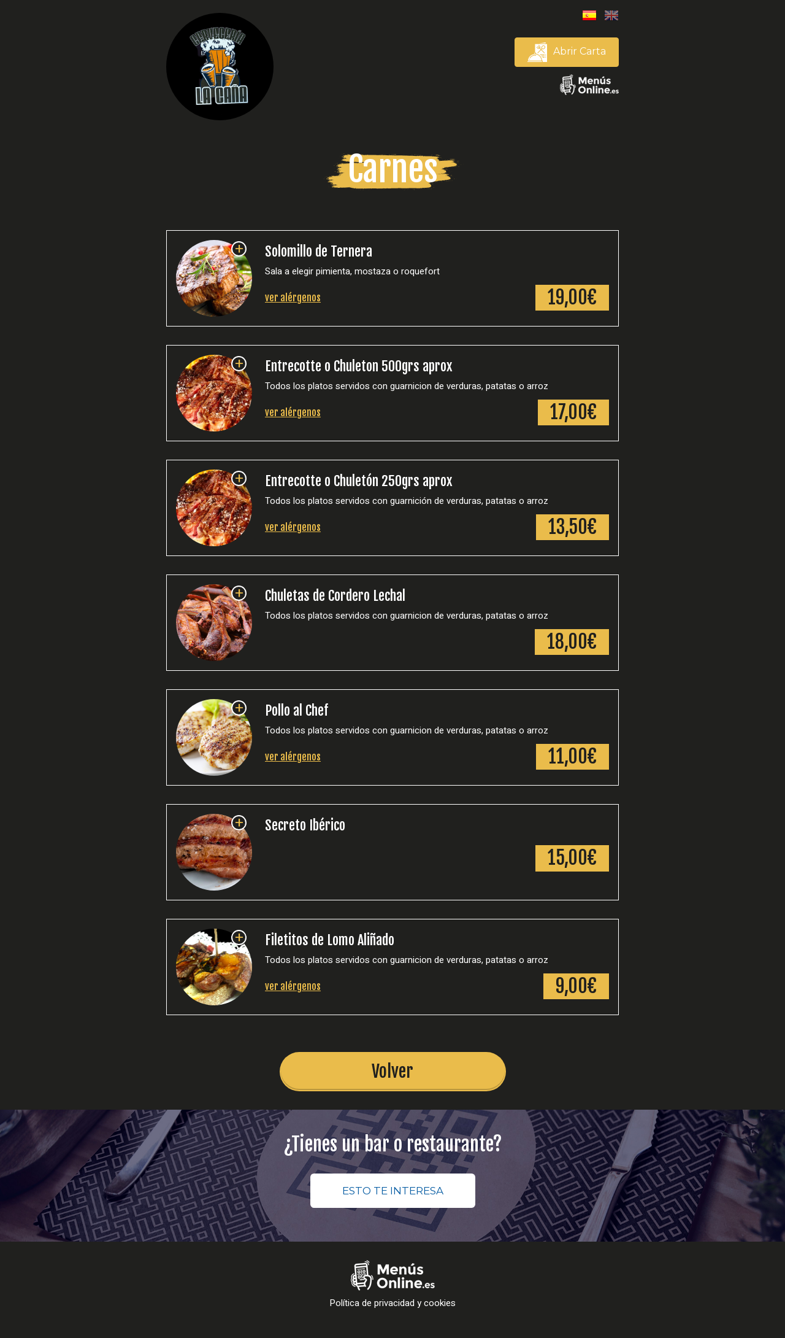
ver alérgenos (293, 298)
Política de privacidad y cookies (392, 1304)
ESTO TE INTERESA (392, 1192)
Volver (392, 1072)
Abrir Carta (566, 52)
